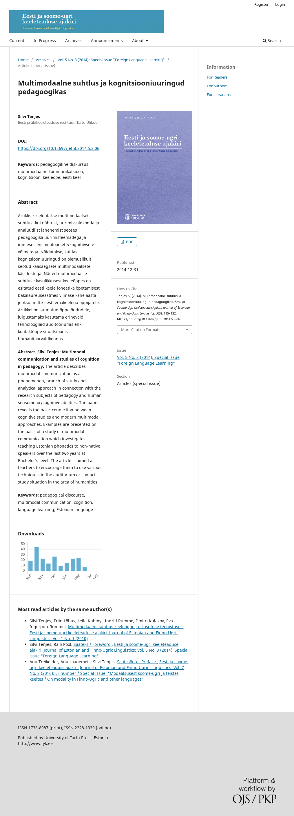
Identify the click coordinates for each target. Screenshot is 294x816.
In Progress (45, 40)
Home (23, 59)
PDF (129, 241)
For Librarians (219, 94)
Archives (73, 40)
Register (261, 4)
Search (272, 40)
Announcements (107, 40)
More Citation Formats (140, 329)
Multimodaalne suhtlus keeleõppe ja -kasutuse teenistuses (126, 626)
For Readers (217, 77)
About (138, 40)
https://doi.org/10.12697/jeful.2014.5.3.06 (58, 148)
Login (280, 4)
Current (16, 40)
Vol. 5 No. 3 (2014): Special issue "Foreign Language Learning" (111, 59)
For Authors (217, 85)
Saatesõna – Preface (137, 661)
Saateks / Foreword (93, 644)
